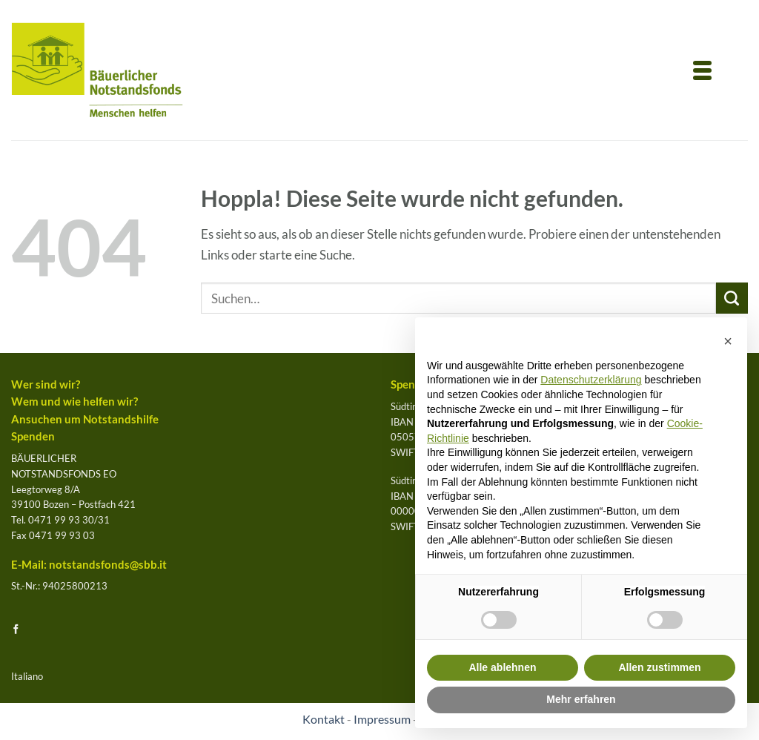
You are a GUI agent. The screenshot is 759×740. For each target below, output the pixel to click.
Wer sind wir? (45, 384)
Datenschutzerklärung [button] (590, 380)
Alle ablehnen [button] (502, 667)
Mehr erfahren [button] (580, 699)
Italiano (27, 676)
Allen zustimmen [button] (659, 667)
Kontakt (323, 719)
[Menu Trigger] (702, 68)
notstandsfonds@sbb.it (108, 564)
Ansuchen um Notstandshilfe (85, 419)
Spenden (33, 436)
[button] (728, 341)
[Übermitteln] (732, 298)
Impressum (382, 719)
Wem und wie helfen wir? (74, 401)
